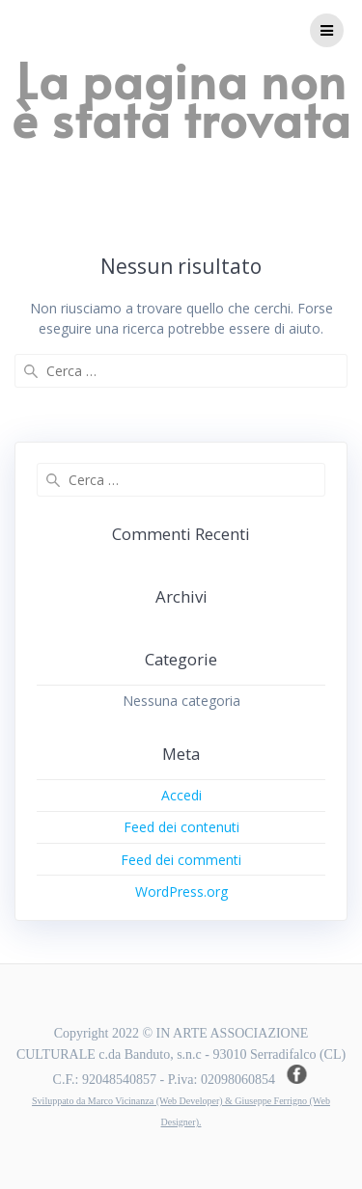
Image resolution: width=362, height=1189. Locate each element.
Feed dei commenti (181, 860)
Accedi (181, 795)
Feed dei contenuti (181, 827)
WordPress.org (181, 891)
